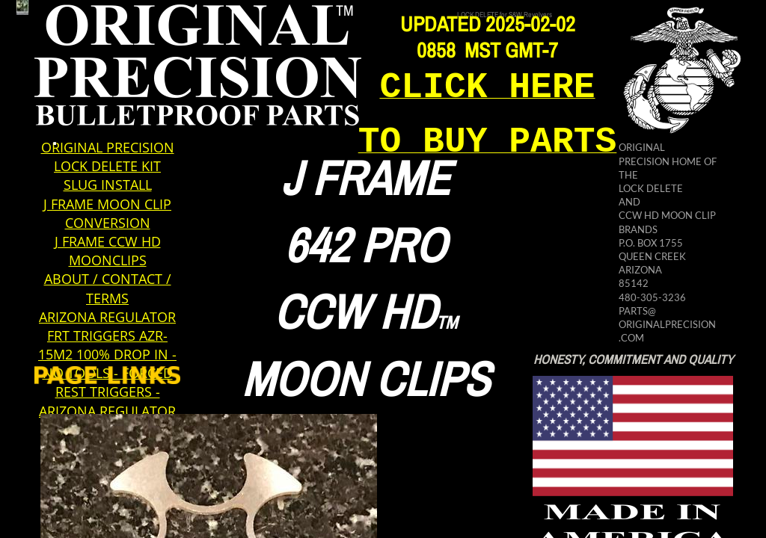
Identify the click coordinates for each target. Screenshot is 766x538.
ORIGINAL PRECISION (107, 147)
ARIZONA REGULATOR (107, 317)
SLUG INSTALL (108, 185)
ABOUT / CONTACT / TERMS (107, 288)
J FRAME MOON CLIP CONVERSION (107, 213)
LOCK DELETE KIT (107, 166)
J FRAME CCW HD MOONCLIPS (108, 250)
